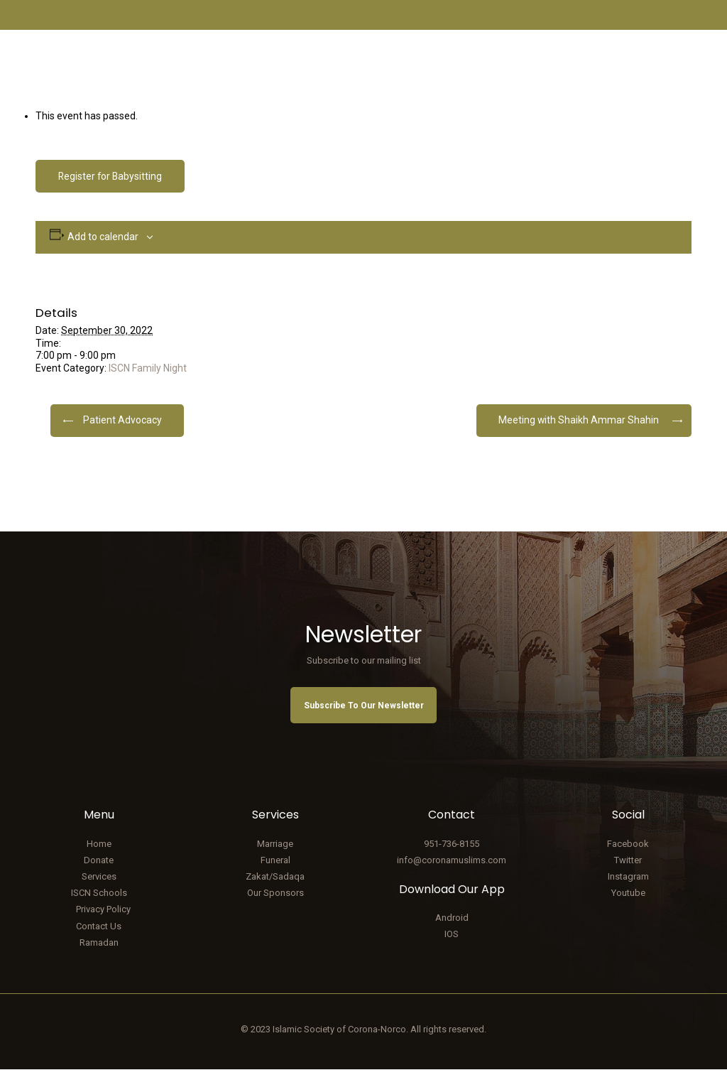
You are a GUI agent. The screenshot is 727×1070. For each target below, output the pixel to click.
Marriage (275, 843)
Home (99, 843)
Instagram (628, 877)
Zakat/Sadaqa (275, 877)
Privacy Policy (103, 909)
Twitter (628, 860)
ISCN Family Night (148, 368)
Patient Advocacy (122, 420)
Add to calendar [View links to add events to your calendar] (102, 236)
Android (452, 917)
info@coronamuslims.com (451, 860)
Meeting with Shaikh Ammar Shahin (578, 420)
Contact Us (98, 926)
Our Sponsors (275, 893)
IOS (451, 934)
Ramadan (99, 942)
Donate (99, 860)
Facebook (628, 843)
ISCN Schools (99, 893)
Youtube (628, 893)
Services (99, 877)
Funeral (275, 860)
